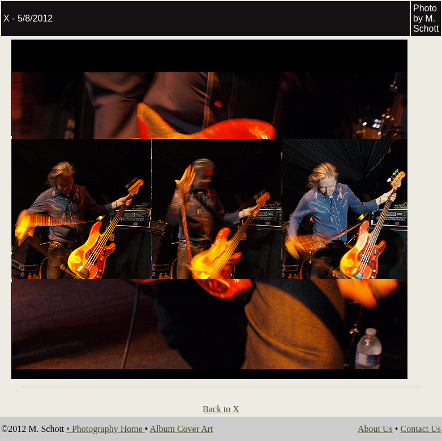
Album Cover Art (181, 429)
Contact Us (420, 429)
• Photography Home (105, 429)
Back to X (221, 409)
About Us (375, 429)
